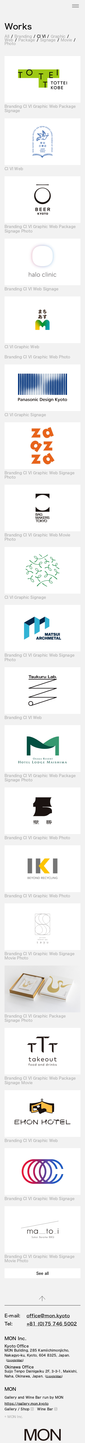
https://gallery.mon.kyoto (27, 1403)
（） (15, 1360)
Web (9, 39)
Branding (23, 36)
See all (42, 1273)
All (7, 36)
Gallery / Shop (19, 1409)
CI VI (41, 36)
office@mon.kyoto (48, 1316)
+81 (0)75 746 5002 (52, 1324)
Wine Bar (47, 1409)
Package (26, 39)
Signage (48, 39)
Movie (66, 39)
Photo (10, 43)
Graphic (58, 36)
